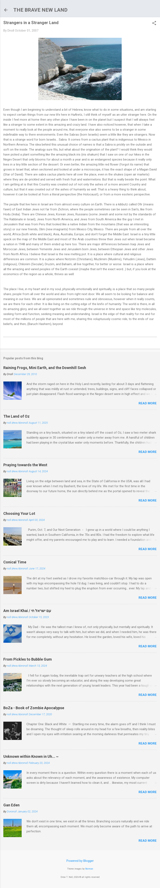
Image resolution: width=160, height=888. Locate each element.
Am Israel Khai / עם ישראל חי (27, 610)
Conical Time (14, 562)
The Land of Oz (16, 416)
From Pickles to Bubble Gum (27, 659)
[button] (154, 23)
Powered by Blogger (80, 861)
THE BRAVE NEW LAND (40, 10)
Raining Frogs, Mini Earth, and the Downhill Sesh (44, 368)
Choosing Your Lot (19, 513)
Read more (148, 403)
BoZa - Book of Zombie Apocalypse (33, 708)
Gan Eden (11, 805)
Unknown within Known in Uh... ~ (31, 756)
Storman (89, 868)
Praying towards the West (25, 465)
